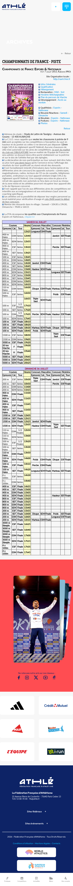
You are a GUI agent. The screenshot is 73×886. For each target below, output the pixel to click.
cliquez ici (30, 216)
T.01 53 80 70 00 (19, 799)
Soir (62, 92)
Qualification (47, 87)
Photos (44, 123)
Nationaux (43, 110)
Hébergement (47, 89)
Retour (67, 128)
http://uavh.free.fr (61, 79)
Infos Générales (48, 84)
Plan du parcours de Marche (54, 97)
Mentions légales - (43, 843)
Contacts (56, 843)
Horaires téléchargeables (52, 94)
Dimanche (43, 115)
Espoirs (56, 107)
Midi (56, 92)
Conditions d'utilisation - (24, 843)
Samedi (63, 113)
